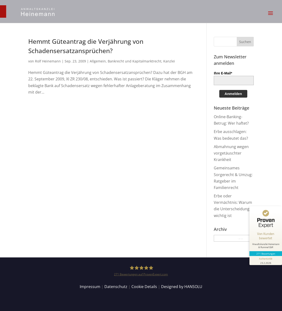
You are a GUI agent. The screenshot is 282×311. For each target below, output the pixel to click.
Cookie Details (144, 286)
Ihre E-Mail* (223, 73)
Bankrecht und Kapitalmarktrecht (134, 61)
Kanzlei (169, 61)
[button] (270, 16)
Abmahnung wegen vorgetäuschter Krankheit (231, 153)
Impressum (90, 286)
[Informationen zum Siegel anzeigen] (265, 260)
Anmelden (233, 94)
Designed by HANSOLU (181, 286)
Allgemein (98, 61)
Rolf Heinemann (48, 61)
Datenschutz (115, 286)
